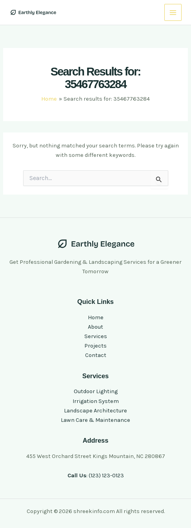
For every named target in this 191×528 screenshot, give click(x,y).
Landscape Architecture (95, 410)
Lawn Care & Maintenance (95, 420)
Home (96, 317)
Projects (95, 345)
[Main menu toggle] (173, 12)
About (95, 327)
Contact (95, 355)
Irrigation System (96, 401)
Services (95, 336)
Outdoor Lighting (96, 391)
